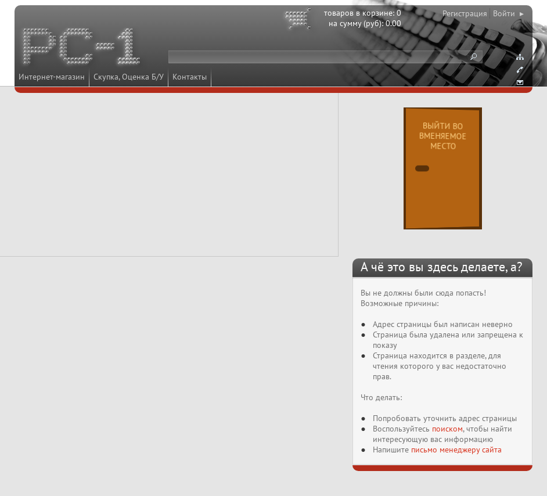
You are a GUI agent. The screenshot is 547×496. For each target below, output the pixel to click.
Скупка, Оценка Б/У (128, 76)
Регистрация (464, 13)
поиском (447, 428)
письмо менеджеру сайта (456, 449)
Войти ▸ (508, 13)
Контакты (189, 76)
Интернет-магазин (52, 76)
